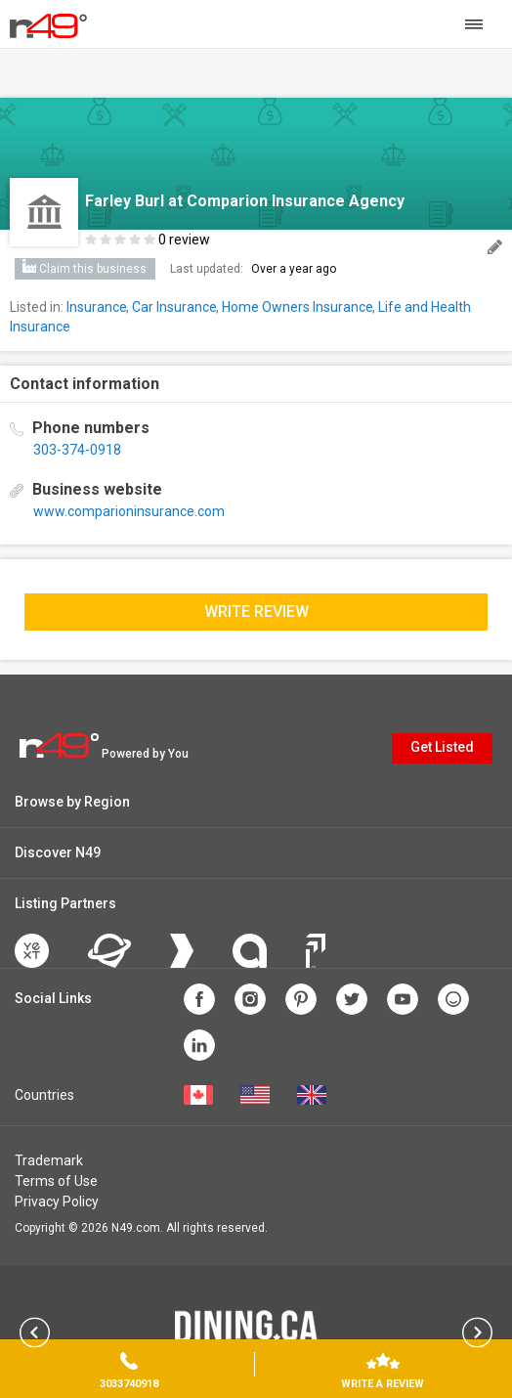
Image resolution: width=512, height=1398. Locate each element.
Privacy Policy (57, 1201)
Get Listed (442, 747)
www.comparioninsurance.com (129, 511)
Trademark (49, 1160)
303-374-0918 (77, 450)
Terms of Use (56, 1181)
